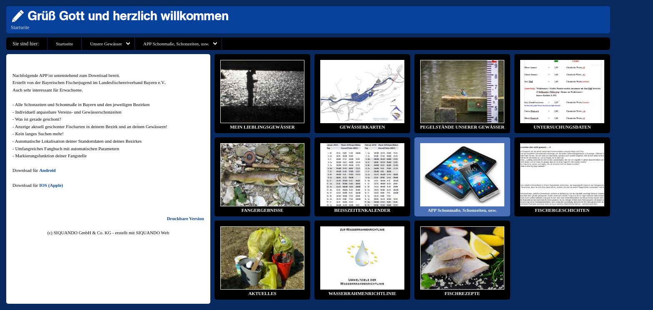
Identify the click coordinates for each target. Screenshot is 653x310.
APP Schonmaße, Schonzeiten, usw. (176, 43)
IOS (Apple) (51, 185)
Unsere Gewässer (106, 43)
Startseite (20, 27)
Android (47, 170)
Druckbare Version (185, 218)
